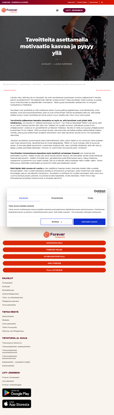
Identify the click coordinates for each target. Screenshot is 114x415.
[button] (57, 10)
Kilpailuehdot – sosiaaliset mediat (16, 362)
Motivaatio (37, 84)
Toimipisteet (7, 283)
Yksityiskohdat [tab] (57, 198)
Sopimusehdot (8, 366)
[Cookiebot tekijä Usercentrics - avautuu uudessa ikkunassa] (95, 191)
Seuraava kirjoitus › (103, 90)
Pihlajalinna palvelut (10, 301)
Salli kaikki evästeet (89, 222)
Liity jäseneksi (8, 381)
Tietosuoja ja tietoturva (12, 343)
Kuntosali (6, 286)
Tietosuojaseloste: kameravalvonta (9, 357)
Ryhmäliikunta (8, 290)
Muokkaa (57, 222)
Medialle (5, 320)
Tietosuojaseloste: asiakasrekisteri (16, 346)
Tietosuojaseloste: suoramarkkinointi (9, 351)
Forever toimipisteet (10, 377)
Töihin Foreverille (9, 327)
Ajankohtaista (25, 84)
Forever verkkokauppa (11, 385)
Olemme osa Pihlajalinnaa (13, 331)
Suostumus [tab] (23, 198)
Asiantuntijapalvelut (10, 294)
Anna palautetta (9, 305)
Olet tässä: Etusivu (10, 84)
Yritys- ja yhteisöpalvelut (12, 297)
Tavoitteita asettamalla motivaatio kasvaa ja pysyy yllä (64, 84)
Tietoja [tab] (90, 198)
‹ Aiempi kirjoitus (9, 90)
